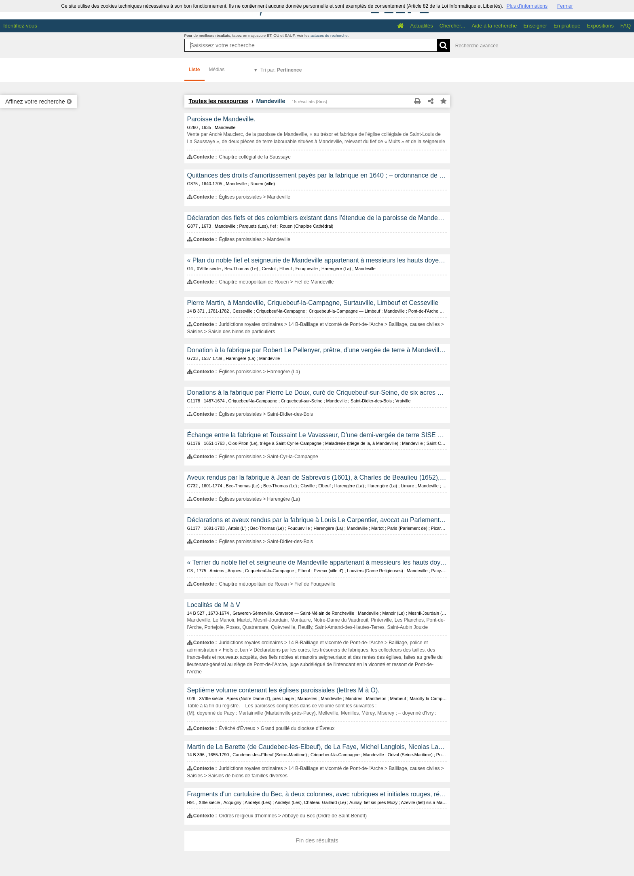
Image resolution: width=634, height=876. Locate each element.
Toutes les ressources (218, 101)
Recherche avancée (477, 46)
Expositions (600, 26)
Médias (217, 69)
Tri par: (281, 70)
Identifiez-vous (20, 26)
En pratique (567, 26)
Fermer (565, 6)
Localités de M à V (213, 604)
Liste (194, 69)
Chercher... (452, 26)
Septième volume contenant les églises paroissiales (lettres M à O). (283, 690)
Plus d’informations (527, 6)
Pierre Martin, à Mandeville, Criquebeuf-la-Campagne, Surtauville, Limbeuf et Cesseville (313, 302)
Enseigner (535, 26)
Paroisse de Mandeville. (221, 119)
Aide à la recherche (494, 26)
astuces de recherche (329, 35)
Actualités (421, 26)
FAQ (625, 26)
